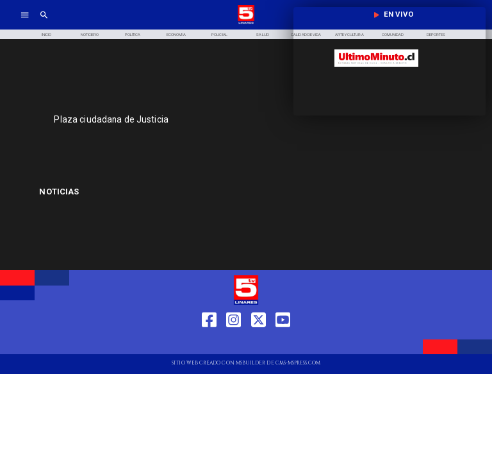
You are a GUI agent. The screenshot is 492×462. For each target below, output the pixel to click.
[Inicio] (46, 34)
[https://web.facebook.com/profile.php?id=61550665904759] (209, 343)
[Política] (133, 34)
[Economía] (176, 34)
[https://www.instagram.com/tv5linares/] (233, 343)
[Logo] (246, 23)
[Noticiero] (89, 34)
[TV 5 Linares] (44, 23)
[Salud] (262, 34)
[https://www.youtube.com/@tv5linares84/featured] (282, 343)
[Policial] (220, 34)
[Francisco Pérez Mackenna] (108, 192)
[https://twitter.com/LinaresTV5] (258, 343)
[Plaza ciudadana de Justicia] (189, 119)
